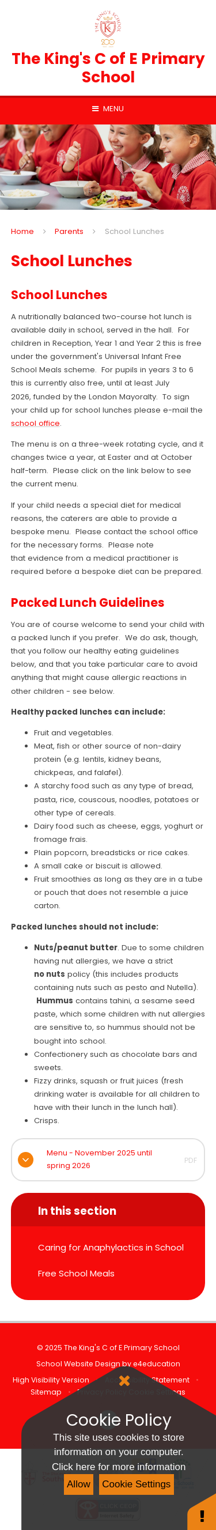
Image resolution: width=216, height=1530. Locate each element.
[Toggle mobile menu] (108, 109)
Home (22, 231)
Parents (69, 231)
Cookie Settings (136, 1484)
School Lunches (134, 231)
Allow (78, 1484)
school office (35, 423)
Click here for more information (118, 1466)
